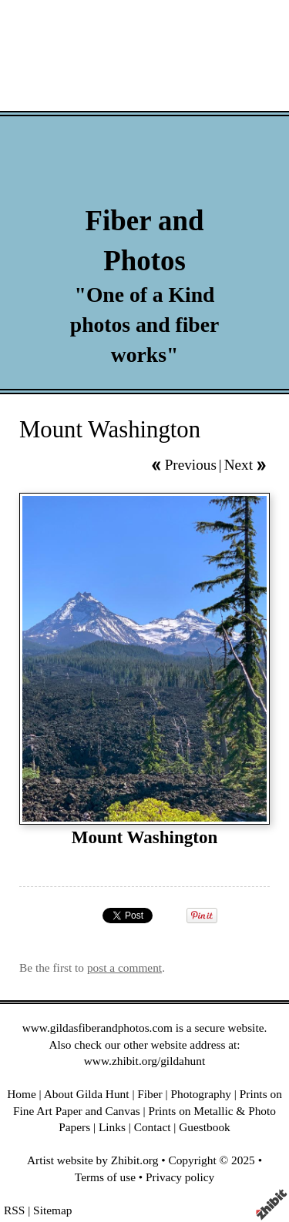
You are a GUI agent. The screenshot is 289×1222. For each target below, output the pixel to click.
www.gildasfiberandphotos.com (97, 1027)
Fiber (149, 1093)
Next (238, 465)
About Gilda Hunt (86, 1093)
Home (21, 1093)
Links (112, 1126)
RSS (14, 1210)
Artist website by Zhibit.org (92, 1160)
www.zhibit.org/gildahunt (144, 1060)
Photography (201, 1093)
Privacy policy (180, 1176)
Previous (191, 465)
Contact (152, 1126)
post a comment (124, 967)
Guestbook (204, 1126)
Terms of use (105, 1176)
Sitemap (52, 1210)
